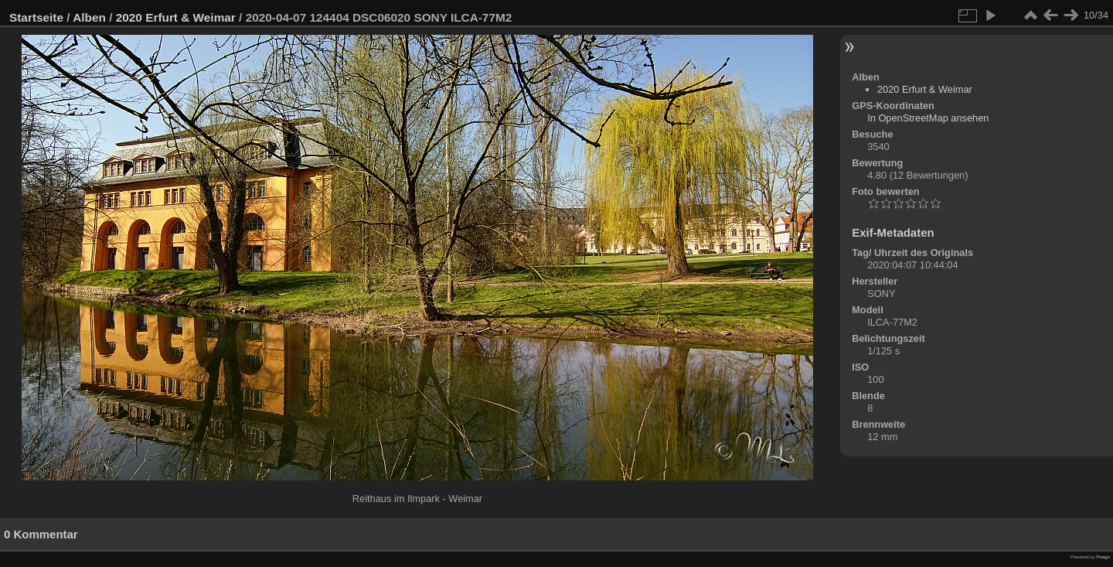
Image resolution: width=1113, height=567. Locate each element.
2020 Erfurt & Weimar (176, 17)
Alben (89, 17)
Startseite (36, 17)
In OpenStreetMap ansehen (928, 118)
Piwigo (1103, 557)
